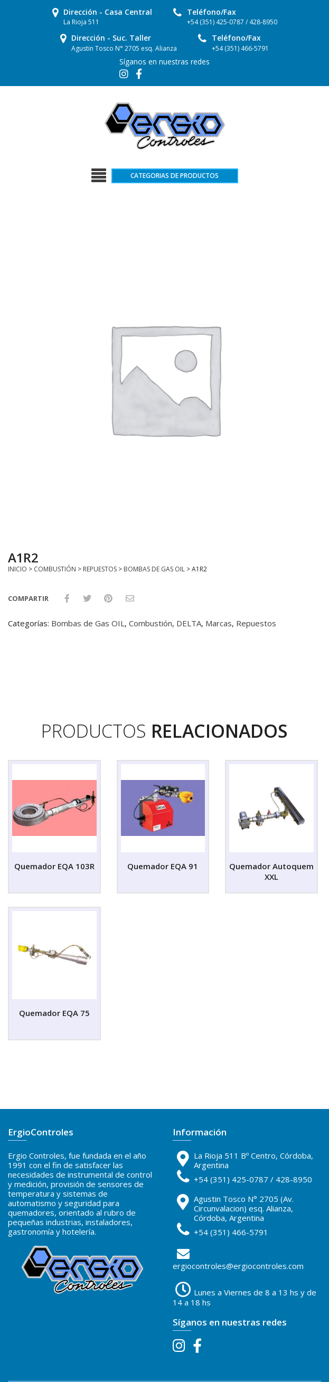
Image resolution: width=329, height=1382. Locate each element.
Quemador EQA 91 (162, 866)
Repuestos (100, 569)
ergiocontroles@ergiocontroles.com (238, 1266)
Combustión (55, 569)
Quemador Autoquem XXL (271, 871)
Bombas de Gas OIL (154, 569)
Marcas (218, 623)
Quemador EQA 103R (54, 866)
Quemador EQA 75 (54, 1013)
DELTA (188, 623)
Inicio (17, 569)
